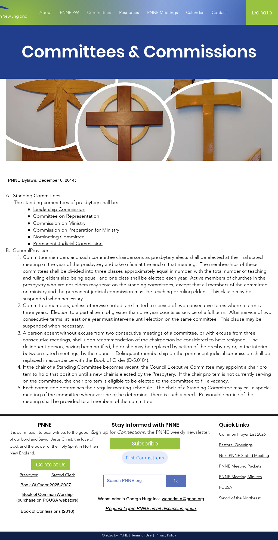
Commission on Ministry (59, 223)
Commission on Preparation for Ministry (76, 230)
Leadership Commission (59, 209)
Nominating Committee (59, 237)
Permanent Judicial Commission (68, 244)
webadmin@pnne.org (183, 498)
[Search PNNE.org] (130, 481)
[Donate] (262, 12)
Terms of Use (141, 535)
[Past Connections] (145, 457)
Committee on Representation (66, 216)
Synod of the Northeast (240, 497)
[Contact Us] (50, 464)
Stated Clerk (63, 474)
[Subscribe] (145, 443)
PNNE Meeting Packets (240, 466)
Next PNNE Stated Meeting (244, 455)
